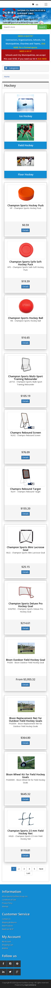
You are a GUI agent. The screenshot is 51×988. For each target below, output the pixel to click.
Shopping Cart (7, 945)
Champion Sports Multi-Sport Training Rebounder (25, 378)
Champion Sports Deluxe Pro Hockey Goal (26, 605)
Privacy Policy (7, 903)
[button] (36, 4)
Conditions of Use (9, 900)
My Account (6, 941)
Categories (12, 68)
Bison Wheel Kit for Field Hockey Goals (25, 776)
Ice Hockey (25, 116)
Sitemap (5, 906)
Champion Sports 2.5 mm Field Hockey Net (25, 832)
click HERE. (42, 59)
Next (41, 869)
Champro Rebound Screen (25, 432)
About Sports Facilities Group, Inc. (15, 896)
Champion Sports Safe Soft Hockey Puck (25, 263)
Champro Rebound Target (25, 488)
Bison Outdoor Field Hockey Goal (25, 659)
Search (42, 27)
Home (7, 76)
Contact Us (6, 919)
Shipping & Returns (9, 922)
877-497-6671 (11, 19)
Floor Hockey (25, 174)
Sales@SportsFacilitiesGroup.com (20, 22)
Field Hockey (25, 145)
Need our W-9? (7, 929)
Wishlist (5, 948)
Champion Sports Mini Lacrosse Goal (25, 549)
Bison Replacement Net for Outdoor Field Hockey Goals (25, 719)
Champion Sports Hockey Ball (25, 318)
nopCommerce (30, 985)
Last (28, 873)
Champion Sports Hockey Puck (25, 205)
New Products (7, 926)
